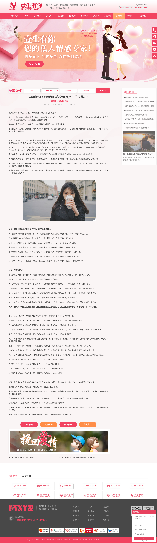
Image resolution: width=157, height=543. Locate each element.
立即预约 (102, 90)
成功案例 (106, 515)
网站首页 (14, 16)
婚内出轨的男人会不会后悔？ (25, 457)
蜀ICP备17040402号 (63, 540)
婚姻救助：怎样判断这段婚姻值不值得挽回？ (80, 457)
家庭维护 (84, 16)
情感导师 (130, 16)
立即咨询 (29, 424)
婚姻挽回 (37, 16)
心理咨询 (95, 16)
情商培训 (72, 16)
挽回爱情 (76, 511)
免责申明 (88, 424)
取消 (88, 43)
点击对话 (101, 44)
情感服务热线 (143, 5)
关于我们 (142, 16)
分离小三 (26, 16)
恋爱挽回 (49, 16)
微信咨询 (46, 424)
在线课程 (107, 16)
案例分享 (119, 16)
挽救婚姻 (106, 507)
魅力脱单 (61, 16)
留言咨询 (68, 424)
